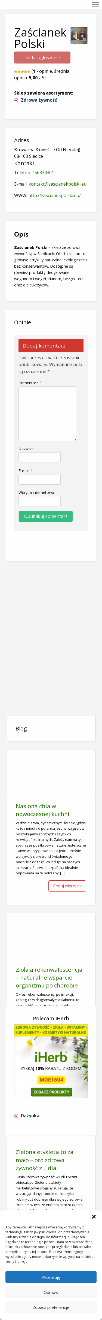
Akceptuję (51, 1277)
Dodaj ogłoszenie (42, 58)
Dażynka (30, 1116)
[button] (94, 1216)
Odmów (51, 1292)
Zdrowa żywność (39, 100)
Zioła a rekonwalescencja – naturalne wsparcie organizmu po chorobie (49, 977)
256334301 (43, 173)
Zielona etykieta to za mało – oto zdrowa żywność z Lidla (44, 1159)
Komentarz (29, 382)
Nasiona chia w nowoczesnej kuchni (42, 810)
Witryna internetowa (36, 492)
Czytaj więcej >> (67, 885)
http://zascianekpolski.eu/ (54, 195)
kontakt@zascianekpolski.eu (57, 184)
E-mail (25, 470)
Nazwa (26, 448)
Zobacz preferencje (51, 1307)
